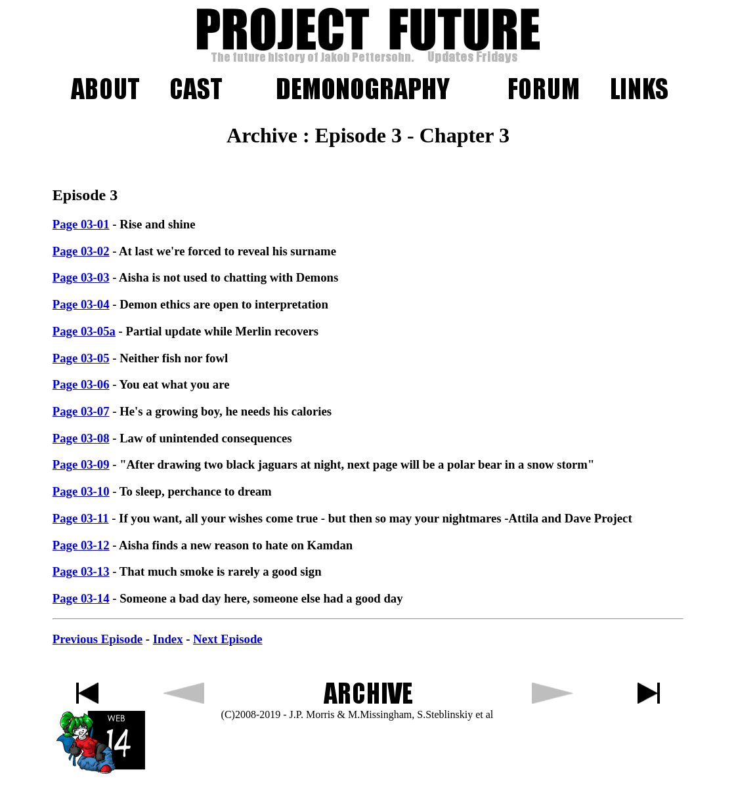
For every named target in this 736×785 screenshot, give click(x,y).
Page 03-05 (81, 358)
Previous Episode (97, 639)
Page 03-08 (81, 438)
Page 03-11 (81, 518)
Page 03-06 (81, 384)
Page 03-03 (81, 277)
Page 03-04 (81, 304)
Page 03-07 (81, 411)
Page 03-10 (81, 491)
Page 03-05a (84, 331)
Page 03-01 (81, 224)
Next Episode (227, 639)
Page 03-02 (81, 251)
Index (168, 639)
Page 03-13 (81, 571)
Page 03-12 (81, 545)
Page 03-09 (81, 464)
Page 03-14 (81, 598)
